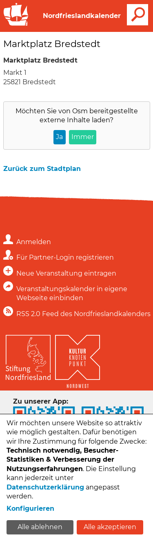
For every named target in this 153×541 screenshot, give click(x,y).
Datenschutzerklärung (45, 487)
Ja (59, 137)
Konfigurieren (30, 508)
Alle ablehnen (40, 527)
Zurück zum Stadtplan (42, 169)
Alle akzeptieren (110, 527)
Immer (82, 137)
